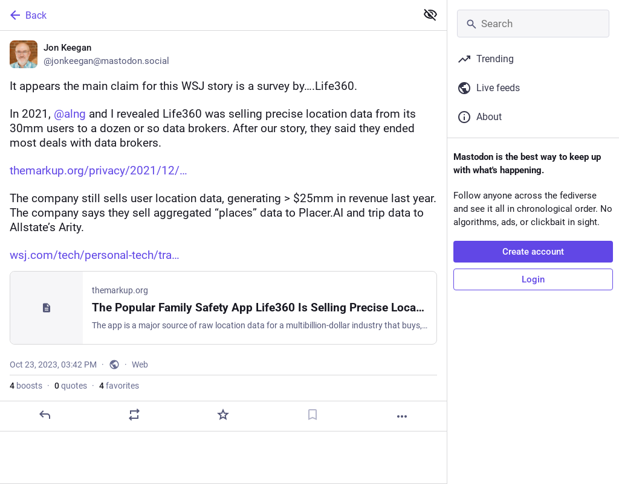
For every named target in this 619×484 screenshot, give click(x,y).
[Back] (207, 15)
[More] (402, 416)
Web (140, 364)
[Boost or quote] (134, 414)
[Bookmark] (312, 414)
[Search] (533, 23)
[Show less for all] (430, 14)
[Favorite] (223, 414)
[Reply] (44, 414)
